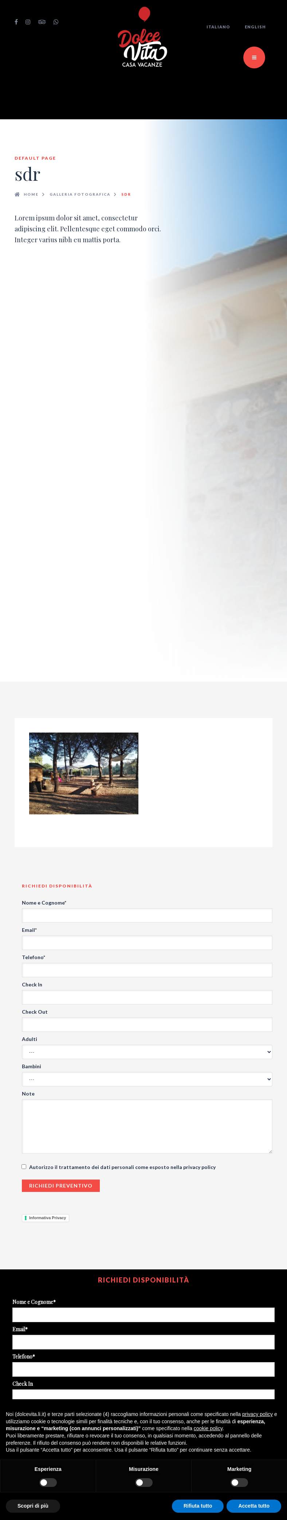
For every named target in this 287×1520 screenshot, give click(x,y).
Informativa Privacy (47, 1218)
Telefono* (33, 957)
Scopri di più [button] (32, 1506)
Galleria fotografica (80, 194)
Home (31, 194)
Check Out (35, 1012)
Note (28, 1093)
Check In (32, 984)
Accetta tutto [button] (254, 1506)
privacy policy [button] (257, 1414)
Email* (29, 930)
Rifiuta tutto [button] (198, 1506)
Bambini (31, 1066)
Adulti (29, 1039)
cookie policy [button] (208, 1428)
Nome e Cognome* (44, 902)
